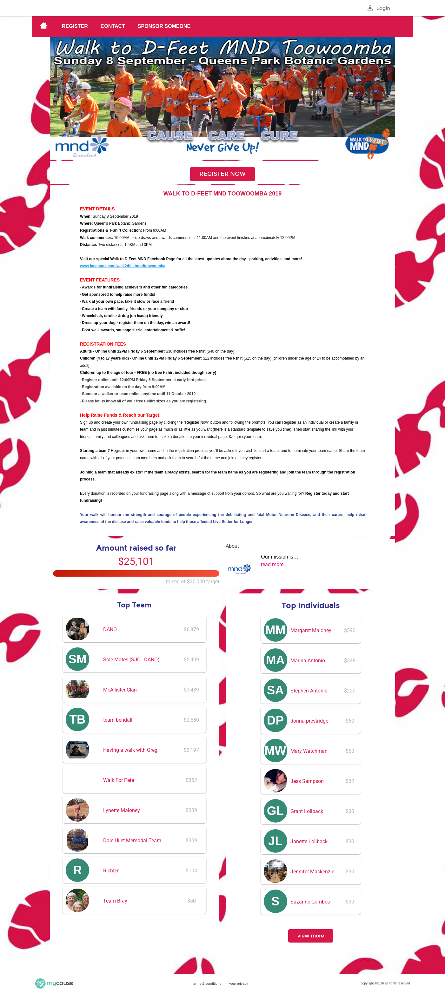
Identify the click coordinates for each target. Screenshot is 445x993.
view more (310, 936)
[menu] (222, 26)
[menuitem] (44, 26)
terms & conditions (206, 983)
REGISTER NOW (222, 173)
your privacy (238, 983)
